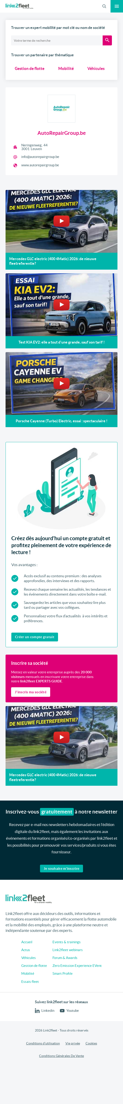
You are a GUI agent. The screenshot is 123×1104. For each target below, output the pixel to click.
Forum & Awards (64, 958)
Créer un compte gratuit (34, 637)
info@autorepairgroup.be (40, 157)
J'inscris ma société (30, 692)
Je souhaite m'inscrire (62, 869)
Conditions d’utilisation (43, 1043)
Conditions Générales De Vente (61, 1056)
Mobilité (66, 68)
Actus (25, 950)
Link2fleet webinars (67, 950)
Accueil (26, 942)
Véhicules (96, 68)
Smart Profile (62, 973)
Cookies (91, 1043)
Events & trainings (66, 942)
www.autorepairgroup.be (40, 165)
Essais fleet (30, 982)
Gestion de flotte (29, 68)
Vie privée (72, 1043)
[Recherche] (107, 40)
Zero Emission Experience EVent (77, 966)
